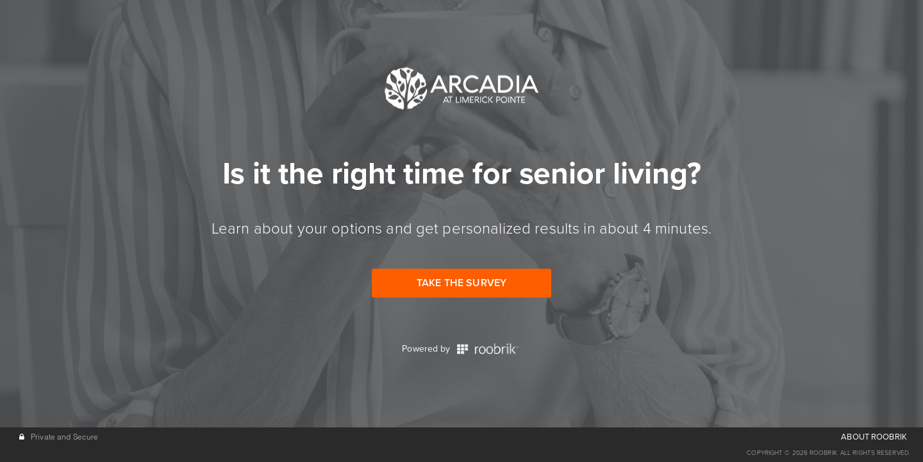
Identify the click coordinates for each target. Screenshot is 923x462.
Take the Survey (461, 283)
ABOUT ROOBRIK (874, 437)
